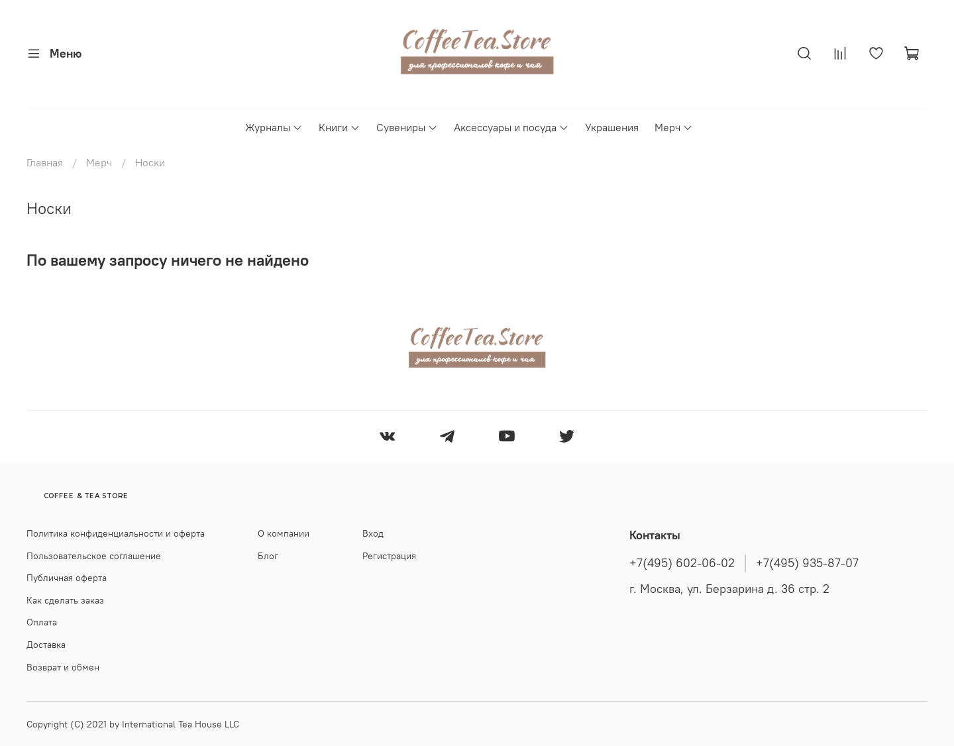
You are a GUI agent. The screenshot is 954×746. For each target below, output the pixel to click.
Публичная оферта (66, 578)
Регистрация (389, 556)
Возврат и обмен (62, 667)
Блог (268, 556)
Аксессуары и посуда (511, 127)
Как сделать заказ (65, 600)
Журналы (274, 127)
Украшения (612, 127)
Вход (373, 533)
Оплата (41, 622)
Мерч (674, 127)
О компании (283, 533)
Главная (44, 162)
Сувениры (407, 127)
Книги (339, 127)
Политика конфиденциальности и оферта (115, 533)
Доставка (46, 645)
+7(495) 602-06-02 (682, 563)
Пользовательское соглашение (93, 556)
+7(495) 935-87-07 (807, 563)
